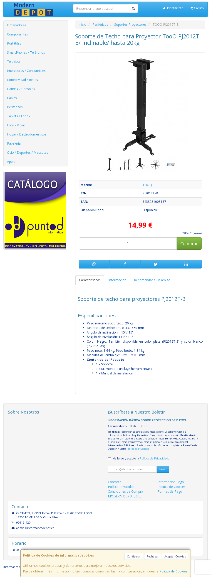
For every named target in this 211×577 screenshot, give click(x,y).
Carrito (197, 8)
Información (117, 280)
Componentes (17, 34)
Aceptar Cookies (175, 556)
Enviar (163, 469)
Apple (11, 161)
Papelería (14, 143)
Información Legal (171, 482)
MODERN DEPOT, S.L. (124, 496)
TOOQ (147, 185)
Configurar (134, 556)
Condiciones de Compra (125, 491)
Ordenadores (16, 25)
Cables (12, 98)
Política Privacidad (121, 486)
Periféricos (15, 107)
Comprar (189, 243)
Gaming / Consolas (21, 89)
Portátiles (14, 43)
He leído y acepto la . (141, 458)
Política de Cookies (173, 571)
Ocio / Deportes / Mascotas (27, 152)
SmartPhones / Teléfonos (26, 52)
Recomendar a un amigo (152, 280)
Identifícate (173, 8)
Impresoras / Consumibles (26, 70)
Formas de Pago (170, 491)
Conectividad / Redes (22, 80)
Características (90, 280)
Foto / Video (16, 125)
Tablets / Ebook (18, 116)
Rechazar (153, 556)
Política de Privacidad (138, 448)
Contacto (115, 482)
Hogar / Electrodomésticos (27, 134)
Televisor (13, 61)
